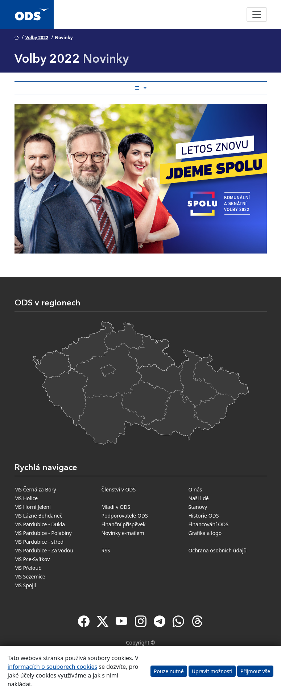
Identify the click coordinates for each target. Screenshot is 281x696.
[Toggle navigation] (257, 14)
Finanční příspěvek (124, 524)
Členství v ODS (119, 489)
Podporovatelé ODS (125, 515)
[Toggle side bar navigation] (141, 88)
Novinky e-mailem (123, 533)
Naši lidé (199, 498)
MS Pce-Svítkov (32, 559)
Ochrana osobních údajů (218, 550)
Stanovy (198, 506)
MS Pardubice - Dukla (40, 524)
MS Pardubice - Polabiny (43, 533)
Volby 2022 (36, 37)
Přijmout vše (255, 671)
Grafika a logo (205, 533)
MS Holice (26, 498)
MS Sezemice (30, 576)
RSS (106, 550)
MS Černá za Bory (35, 489)
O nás (195, 489)
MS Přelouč (28, 567)
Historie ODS (204, 515)
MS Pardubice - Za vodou (44, 550)
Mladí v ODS (116, 506)
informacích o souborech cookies (52, 667)
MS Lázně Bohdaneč (38, 515)
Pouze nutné (169, 671)
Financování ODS (209, 524)
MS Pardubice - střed (39, 541)
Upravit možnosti (212, 671)
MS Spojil (25, 585)
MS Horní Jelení (33, 506)
